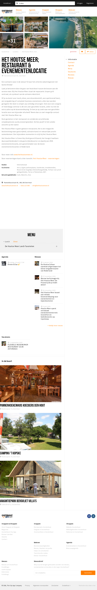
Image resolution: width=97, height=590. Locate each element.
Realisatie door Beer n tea (87, 585)
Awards (4, 537)
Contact (4, 539)
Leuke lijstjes (6, 569)
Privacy (27, 585)
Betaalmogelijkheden (9, 175)
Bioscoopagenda (72, 548)
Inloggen (80, 3)
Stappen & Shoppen (9, 524)
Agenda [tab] (71, 65)
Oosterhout (8, 3)
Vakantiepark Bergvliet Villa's (18, 501)
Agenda (69, 542)
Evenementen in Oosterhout (76, 546)
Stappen (37, 524)
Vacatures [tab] (72, 72)
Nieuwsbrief (38, 561)
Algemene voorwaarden (40, 585)
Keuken (4, 165)
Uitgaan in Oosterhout (41, 530)
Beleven (37, 542)
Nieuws (4, 561)
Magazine (5, 530)
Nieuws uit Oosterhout (9, 565)
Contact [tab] (71, 62)
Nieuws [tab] (71, 78)
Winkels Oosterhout (73, 527)
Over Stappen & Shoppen (11, 527)
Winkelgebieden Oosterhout (76, 530)
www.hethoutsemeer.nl (23, 154)
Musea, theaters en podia (43, 548)
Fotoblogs (5, 574)
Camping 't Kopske (10, 453)
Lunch (7, 241)
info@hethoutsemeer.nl (40, 186)
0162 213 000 (25, 186)
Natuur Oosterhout (40, 556)
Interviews (5, 572)
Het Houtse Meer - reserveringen (46, 158)
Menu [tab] (70, 68)
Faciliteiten (5, 168)
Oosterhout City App (9, 532)
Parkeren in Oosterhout (74, 532)
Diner (15, 241)
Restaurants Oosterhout (42, 527)
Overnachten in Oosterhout (43, 532)
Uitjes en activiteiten (41, 551)
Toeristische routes (41, 553)
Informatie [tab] (72, 59)
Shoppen (69, 524)
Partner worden (7, 534)
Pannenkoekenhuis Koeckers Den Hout (22, 405)
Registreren (90, 3)
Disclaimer (55, 585)
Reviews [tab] (71, 75)
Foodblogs (5, 567)
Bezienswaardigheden (42, 546)
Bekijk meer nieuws (55, 325)
